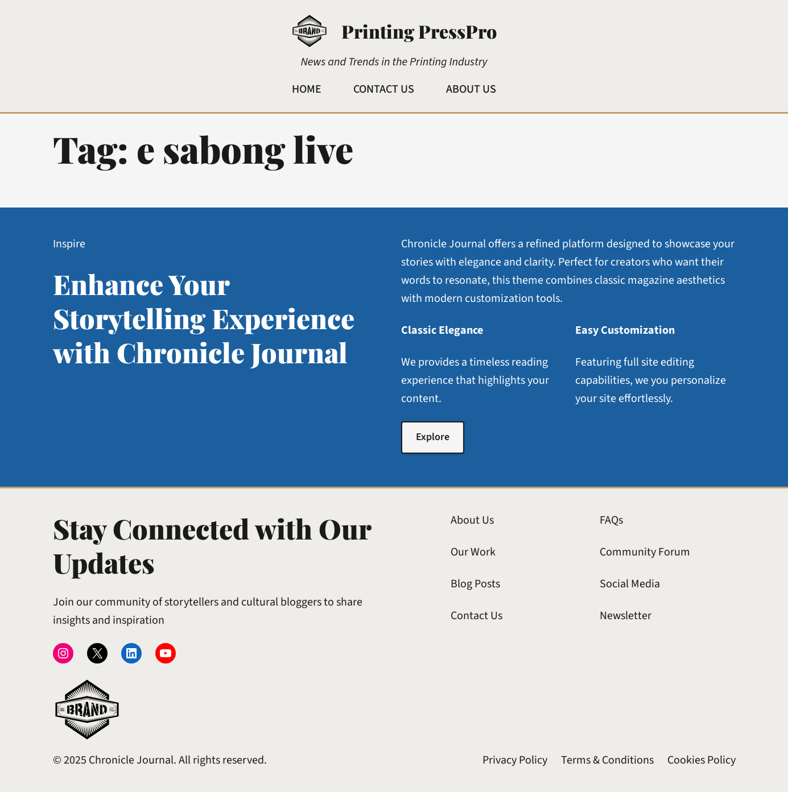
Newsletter (625, 616)
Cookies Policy (701, 760)
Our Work (473, 552)
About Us (472, 520)
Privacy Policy (514, 760)
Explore (432, 437)
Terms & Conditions (607, 760)
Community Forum (645, 552)
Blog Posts (475, 584)
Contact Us (476, 616)
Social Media (630, 584)
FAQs (611, 520)
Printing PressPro (419, 31)
